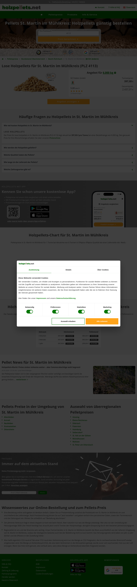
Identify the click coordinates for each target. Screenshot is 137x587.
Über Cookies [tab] (103, 270)
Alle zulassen (102, 321)
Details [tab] (68, 270)
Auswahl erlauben (68, 321)
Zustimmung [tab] (34, 270)
